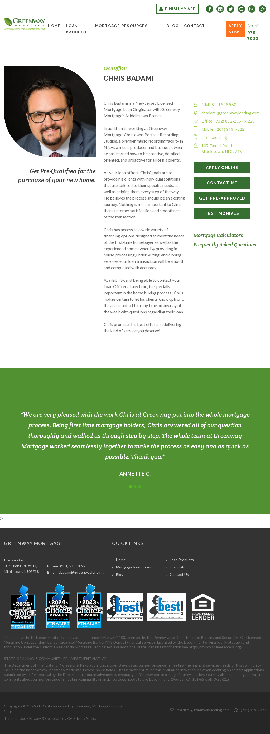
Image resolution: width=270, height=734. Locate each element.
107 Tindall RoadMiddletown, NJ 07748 (221, 148)
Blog (172, 26)
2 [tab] (135, 486)
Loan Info (177, 567)
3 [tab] (139, 486)
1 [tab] (130, 486)
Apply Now (235, 29)
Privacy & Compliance (46, 718)
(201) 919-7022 (253, 32)
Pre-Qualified (58, 171)
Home (54, 26)
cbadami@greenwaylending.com (230, 112)
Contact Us (179, 574)
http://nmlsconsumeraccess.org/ (215, 647)
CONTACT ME (222, 183)
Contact (194, 26)
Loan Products (78, 29)
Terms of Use (15, 718)
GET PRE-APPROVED (222, 198)
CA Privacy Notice (82, 718)
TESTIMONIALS (222, 213)
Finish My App (177, 9)
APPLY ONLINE (222, 167)
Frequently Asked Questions (225, 244)
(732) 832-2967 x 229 (234, 121)
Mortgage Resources (121, 26)
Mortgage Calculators (218, 235)
